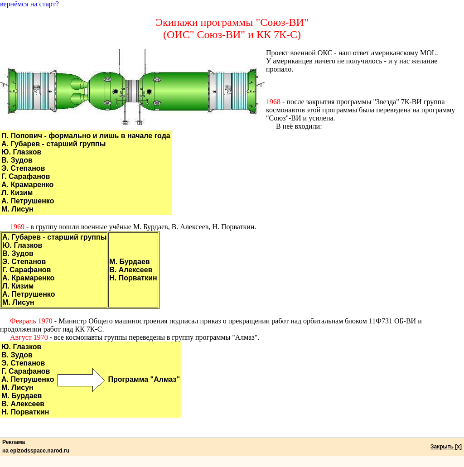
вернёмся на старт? (29, 4)
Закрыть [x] (446, 446)
